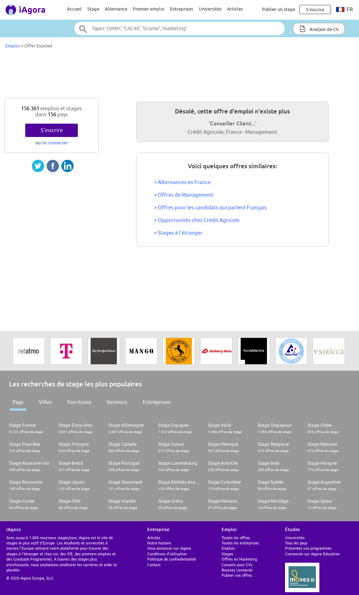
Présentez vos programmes (308, 548)
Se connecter (55, 142)
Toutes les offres (236, 537)
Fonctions (79, 402)
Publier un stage (278, 9)
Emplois (228, 548)
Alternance (116, 9)
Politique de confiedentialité (171, 559)
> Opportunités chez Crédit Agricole (196, 220)
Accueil (74, 9)
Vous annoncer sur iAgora (169, 548)
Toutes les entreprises (240, 543)
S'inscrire (52, 130)
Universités (210, 9)
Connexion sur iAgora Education (312, 553)
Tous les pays (296, 543)
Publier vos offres (237, 575)
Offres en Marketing (239, 559)
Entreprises (181, 9)
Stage (93, 9)
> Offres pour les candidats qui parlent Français (210, 207)
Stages (227, 553)
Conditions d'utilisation (167, 553)
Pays (18, 402)
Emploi (12, 45)
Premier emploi (148, 9)
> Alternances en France (182, 182)
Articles (235, 9)
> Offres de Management (184, 195)
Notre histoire (159, 543)
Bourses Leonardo (237, 570)
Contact (154, 564)
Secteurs (117, 402)
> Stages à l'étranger (178, 233)
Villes (45, 402)
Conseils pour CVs (237, 564)
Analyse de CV (319, 29)
